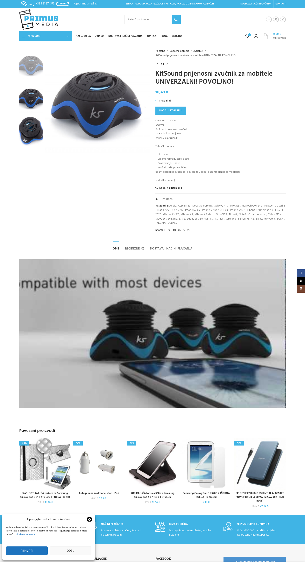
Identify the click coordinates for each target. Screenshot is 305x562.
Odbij (70, 551)
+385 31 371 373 (45, 3)
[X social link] (276, 19)
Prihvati (27, 551)
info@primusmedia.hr (85, 3)
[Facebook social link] (269, 19)
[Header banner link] (152, 281)
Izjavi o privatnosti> (25, 534)
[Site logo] (38, 19)
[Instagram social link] (283, 19)
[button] (89, 519)
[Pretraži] (152, 19)
